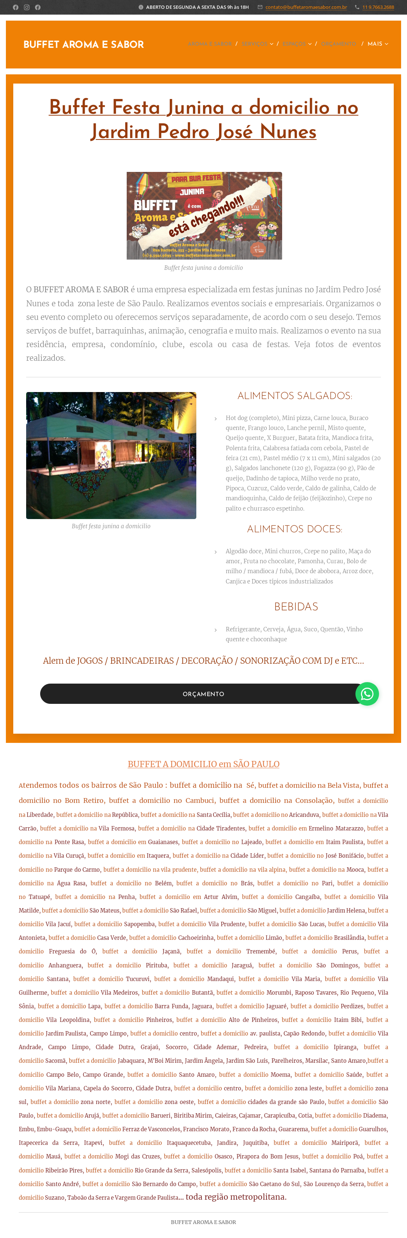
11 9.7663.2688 (378, 7)
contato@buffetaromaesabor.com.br (306, 7)
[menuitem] (246, 44)
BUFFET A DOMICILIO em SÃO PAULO (204, 764)
